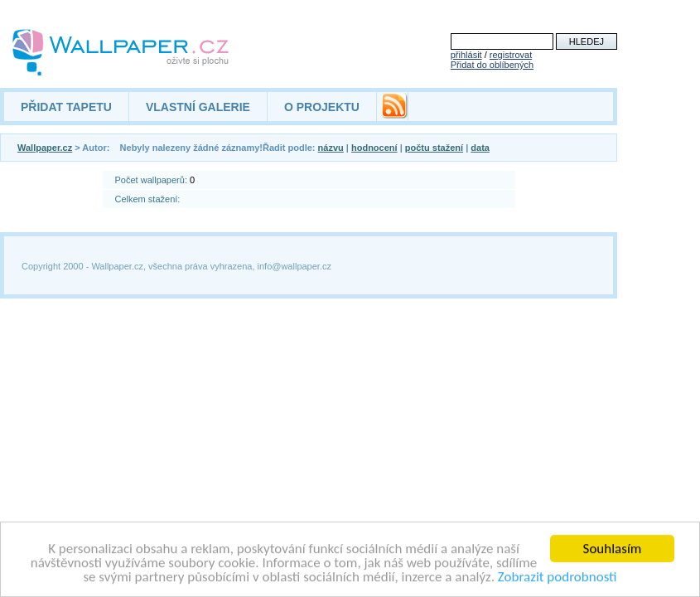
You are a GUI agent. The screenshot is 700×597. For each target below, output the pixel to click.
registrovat (511, 55)
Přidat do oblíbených (492, 65)
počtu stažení (434, 148)
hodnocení (374, 148)
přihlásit (466, 55)
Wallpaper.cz (44, 148)
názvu (331, 148)
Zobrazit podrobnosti (557, 577)
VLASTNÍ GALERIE (198, 107)
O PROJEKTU (322, 107)
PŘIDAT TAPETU (66, 107)
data (480, 148)
